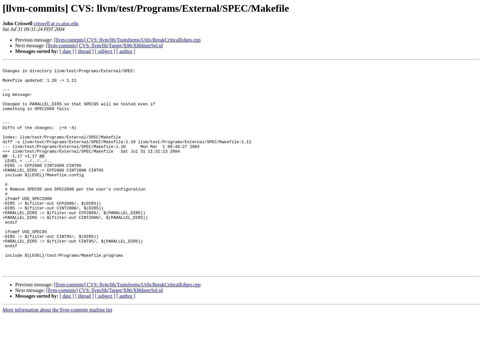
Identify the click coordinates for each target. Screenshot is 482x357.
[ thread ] (84, 51)
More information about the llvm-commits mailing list (57, 351)
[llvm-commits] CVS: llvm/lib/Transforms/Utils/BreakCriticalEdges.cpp (127, 40)
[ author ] (125, 51)
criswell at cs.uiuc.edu (56, 23)
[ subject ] (105, 51)
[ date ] (67, 51)
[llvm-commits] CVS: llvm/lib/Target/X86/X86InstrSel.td (104, 45)
